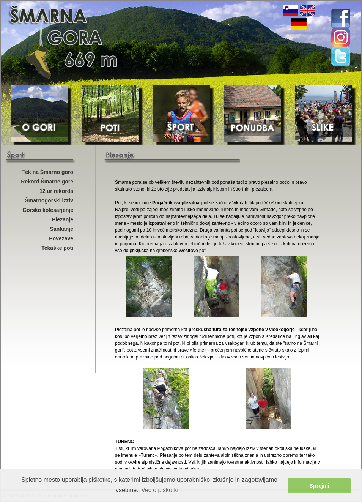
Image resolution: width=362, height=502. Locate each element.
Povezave (61, 238)
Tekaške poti (57, 248)
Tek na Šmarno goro (47, 172)
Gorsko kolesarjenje (47, 210)
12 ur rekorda (56, 191)
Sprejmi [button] (319, 486)
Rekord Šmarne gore (47, 181)
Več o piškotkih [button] (161, 490)
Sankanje (61, 229)
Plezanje (62, 219)
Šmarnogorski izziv (49, 200)
